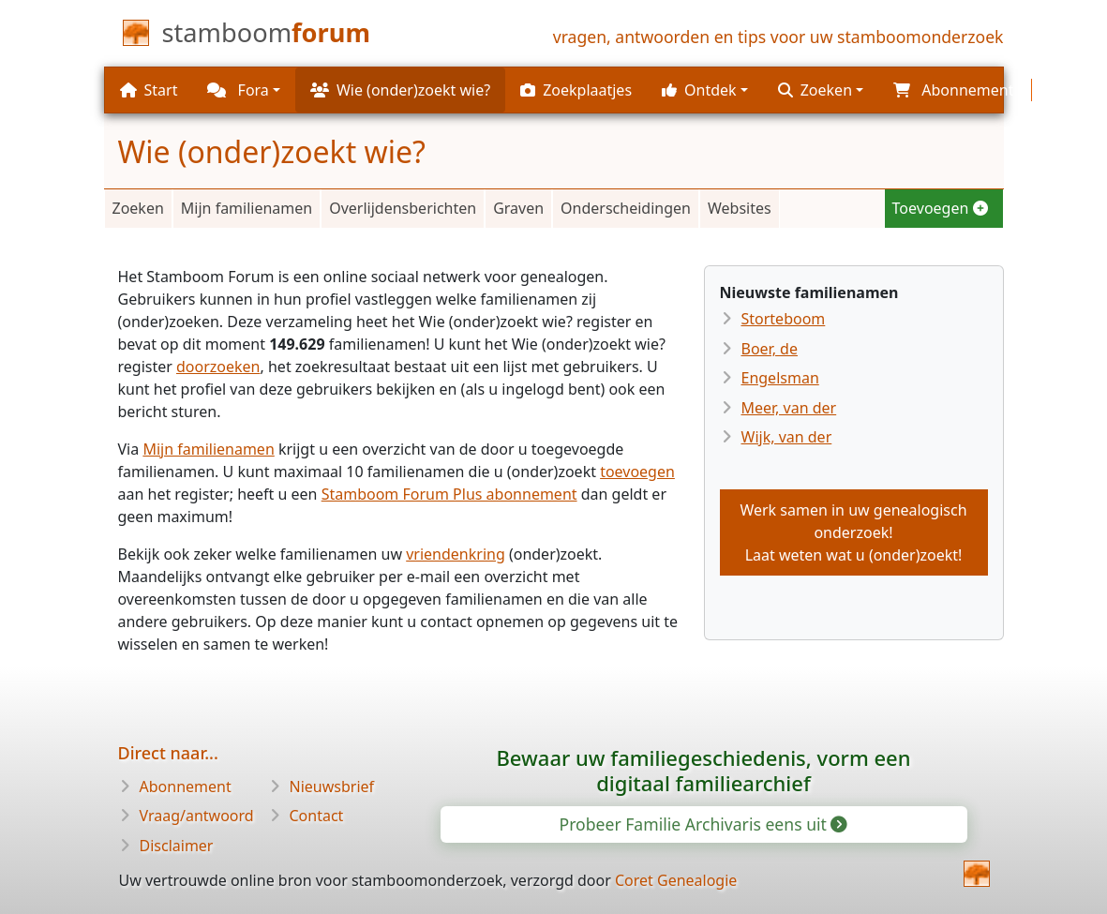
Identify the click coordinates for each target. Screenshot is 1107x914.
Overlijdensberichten (402, 208)
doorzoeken (218, 366)
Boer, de (769, 348)
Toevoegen (940, 208)
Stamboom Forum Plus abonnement (449, 494)
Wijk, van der (786, 437)
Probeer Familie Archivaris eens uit (702, 824)
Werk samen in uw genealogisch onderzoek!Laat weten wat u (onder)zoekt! (853, 532)
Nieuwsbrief (332, 786)
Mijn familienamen (246, 208)
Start (149, 90)
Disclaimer (177, 845)
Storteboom (783, 318)
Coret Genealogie (676, 880)
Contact (317, 815)
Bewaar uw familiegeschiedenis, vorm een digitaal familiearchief (703, 770)
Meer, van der (789, 407)
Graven (518, 208)
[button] (705, 89)
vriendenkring (455, 554)
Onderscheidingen (626, 208)
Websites (739, 208)
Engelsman (780, 377)
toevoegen (637, 471)
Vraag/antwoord (197, 815)
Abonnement (186, 786)
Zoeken (138, 208)
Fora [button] (237, 90)
